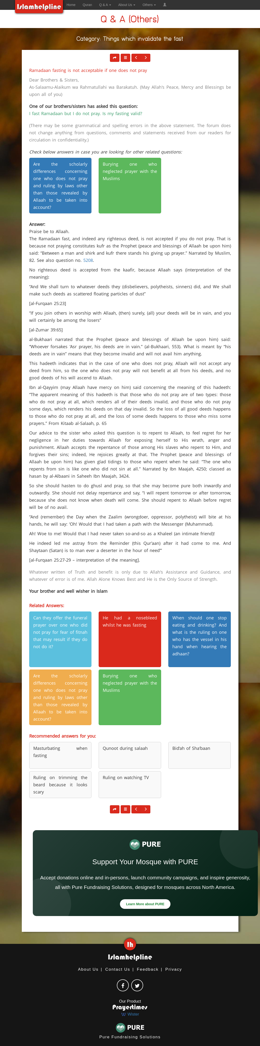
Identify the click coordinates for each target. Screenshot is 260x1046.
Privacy (173, 969)
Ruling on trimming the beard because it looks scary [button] (60, 785)
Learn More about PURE (145, 904)
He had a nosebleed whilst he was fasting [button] (130, 621)
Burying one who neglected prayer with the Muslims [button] (130, 171)
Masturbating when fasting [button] (60, 751)
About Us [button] (126, 5)
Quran (87, 5)
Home (71, 5)
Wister (130, 1014)
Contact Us (117, 969)
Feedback (148, 969)
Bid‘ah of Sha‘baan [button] (191, 748)
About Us (88, 969)
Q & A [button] (105, 5)
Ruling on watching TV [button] (126, 777)
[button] (164, 5)
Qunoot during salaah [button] (125, 748)
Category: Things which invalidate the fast (130, 39)
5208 (88, 260)
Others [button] (149, 5)
